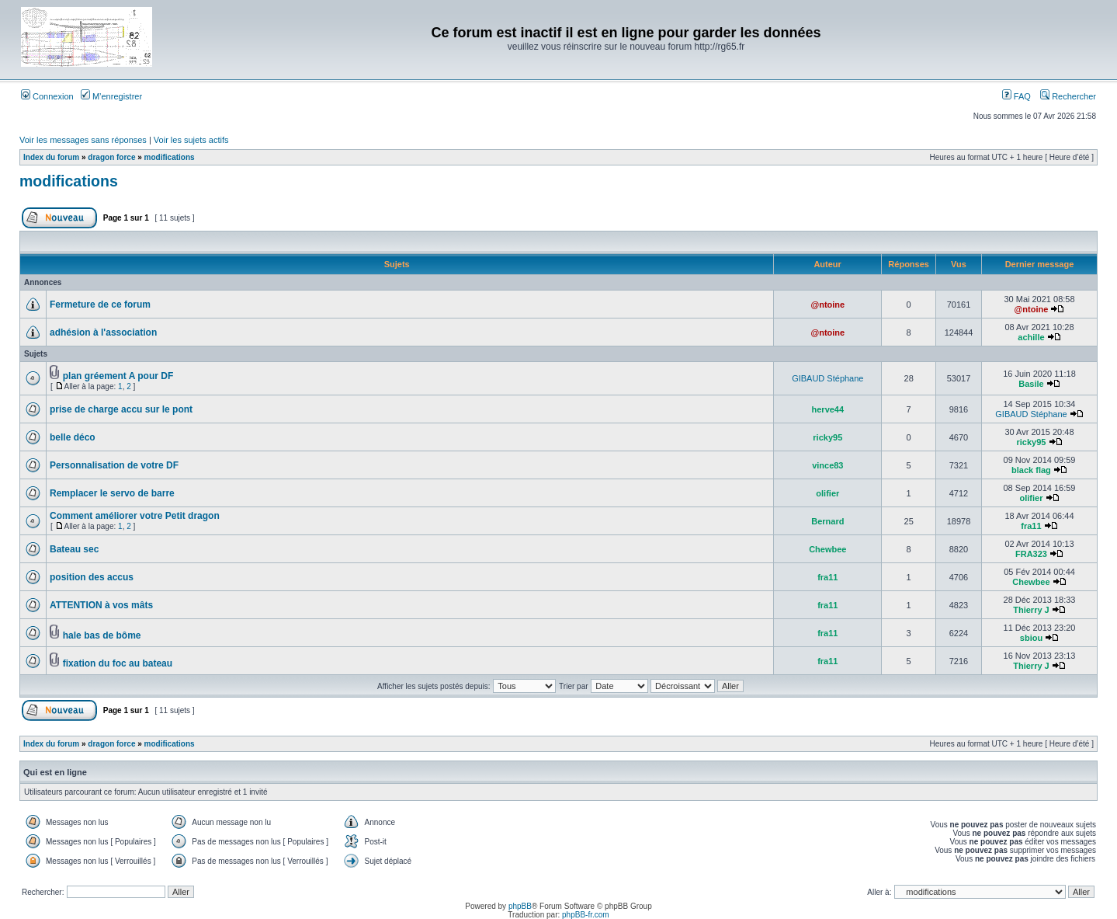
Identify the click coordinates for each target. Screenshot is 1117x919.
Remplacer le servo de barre (112, 493)
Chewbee (827, 549)
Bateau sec (74, 549)
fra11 (1031, 526)
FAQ (1016, 96)
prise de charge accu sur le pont (121, 409)
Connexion (47, 96)
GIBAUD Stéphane (827, 378)
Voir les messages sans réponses (83, 139)
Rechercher (1068, 96)
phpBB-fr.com (585, 914)
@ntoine (827, 304)
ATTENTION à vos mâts (101, 605)
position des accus (92, 577)
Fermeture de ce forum (100, 304)
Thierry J (1031, 609)
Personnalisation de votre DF (114, 465)
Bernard (827, 521)
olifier (827, 493)
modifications (169, 157)
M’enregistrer (111, 96)
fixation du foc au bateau (117, 663)
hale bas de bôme (102, 635)
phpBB (520, 906)
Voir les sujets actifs (191, 139)
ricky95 (827, 437)
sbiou (1031, 637)
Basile (1030, 383)
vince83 (827, 465)
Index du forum (51, 157)
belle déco (72, 437)
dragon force (111, 157)
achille (1031, 337)
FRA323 (1031, 554)
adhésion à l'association (103, 332)
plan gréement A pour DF (118, 376)
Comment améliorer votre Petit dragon (135, 515)
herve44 (828, 409)
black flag (1031, 470)
